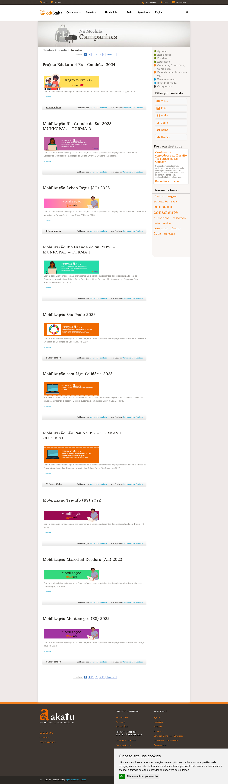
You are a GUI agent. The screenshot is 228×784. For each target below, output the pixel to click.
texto (157, 223)
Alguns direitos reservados (75, 780)
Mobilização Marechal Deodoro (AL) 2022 (82, 559)
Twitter (45, 2)
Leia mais (47, 97)
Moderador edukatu (98, 108)
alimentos (161, 218)
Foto (163, 108)
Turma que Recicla (123, 745)
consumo (161, 228)
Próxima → (111, 55)
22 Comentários (54, 484)
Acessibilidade (151, 2)
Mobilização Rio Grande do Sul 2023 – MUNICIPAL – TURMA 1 (79, 249)
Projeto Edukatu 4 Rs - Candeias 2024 (79, 64)
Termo (185, 12)
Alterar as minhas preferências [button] (142, 776)
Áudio (164, 115)
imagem (172, 196)
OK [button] (121, 776)
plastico (159, 196)
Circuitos (91, 12)
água (157, 233)
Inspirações (164, 54)
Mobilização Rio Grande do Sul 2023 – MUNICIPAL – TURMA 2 (79, 126)
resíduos (179, 218)
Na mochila (62, 50)
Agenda (162, 51)
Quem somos (73, 12)
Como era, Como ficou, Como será (168, 736)
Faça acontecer (166, 79)
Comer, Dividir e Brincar (126, 740)
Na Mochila (111, 12)
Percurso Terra (122, 717)
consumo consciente (166, 209)
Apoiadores (143, 12)
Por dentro (163, 58)
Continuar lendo (168, 181)
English (159, 12)
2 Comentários (53, 107)
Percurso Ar (121, 722)
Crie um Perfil (180, 2)
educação (161, 201)
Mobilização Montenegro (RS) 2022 (76, 618)
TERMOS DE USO (48, 742)
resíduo (167, 223)
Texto (164, 122)
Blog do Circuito (167, 82)
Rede (129, 12)
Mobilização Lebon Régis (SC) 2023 (76, 187)
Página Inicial (48, 50)
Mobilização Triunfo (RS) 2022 (72, 500)
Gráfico (165, 137)
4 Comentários (53, 231)
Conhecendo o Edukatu (132, 108)
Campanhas (164, 86)
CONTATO (44, 737)
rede (174, 201)
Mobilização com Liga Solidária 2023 (78, 373)
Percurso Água (122, 727)
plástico (175, 228)
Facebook (57, 2)
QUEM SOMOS (46, 733)
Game (164, 129)
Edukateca (163, 61)
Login (166, 2)
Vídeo (164, 101)
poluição (169, 233)
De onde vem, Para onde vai (166, 740)
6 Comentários (53, 661)
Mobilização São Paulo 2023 (69, 314)
